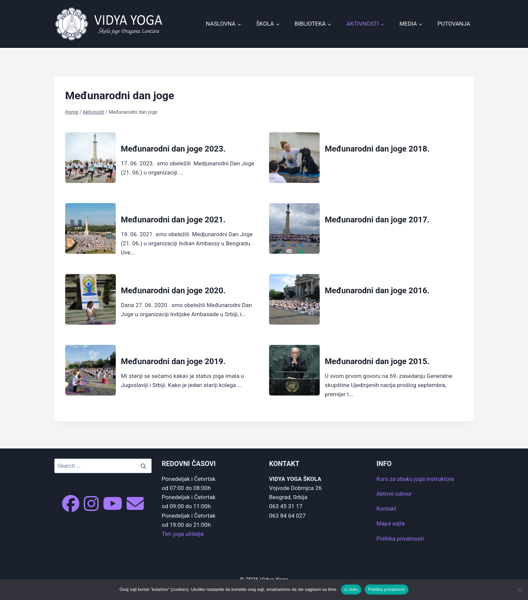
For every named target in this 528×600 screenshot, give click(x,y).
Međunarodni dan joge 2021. (173, 219)
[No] (519, 589)
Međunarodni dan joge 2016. (377, 290)
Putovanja (454, 23)
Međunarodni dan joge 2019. (173, 361)
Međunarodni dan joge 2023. (173, 149)
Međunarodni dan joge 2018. (377, 149)
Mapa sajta (390, 523)
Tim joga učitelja (183, 533)
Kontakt (386, 508)
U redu (351, 589)
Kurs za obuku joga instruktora (415, 478)
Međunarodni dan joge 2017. (377, 219)
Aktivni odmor (394, 493)
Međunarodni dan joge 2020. (173, 290)
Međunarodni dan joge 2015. (377, 361)
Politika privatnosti (400, 538)
